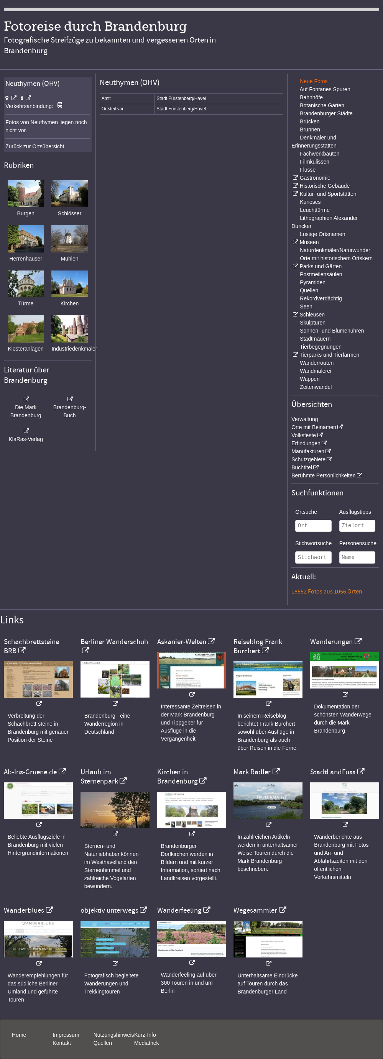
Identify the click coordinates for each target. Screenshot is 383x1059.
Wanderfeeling (179, 910)
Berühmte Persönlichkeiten (323, 475)
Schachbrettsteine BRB (31, 646)
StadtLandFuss (332, 772)
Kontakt (62, 1043)
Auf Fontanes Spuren (324, 89)
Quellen (309, 290)
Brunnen (310, 129)
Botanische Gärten (322, 105)
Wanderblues (24, 910)
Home (19, 1035)
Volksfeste (303, 435)
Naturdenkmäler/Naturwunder (335, 250)
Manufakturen (307, 451)
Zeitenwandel (316, 387)
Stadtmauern (315, 339)
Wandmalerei (315, 371)
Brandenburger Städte (326, 113)
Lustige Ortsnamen (322, 234)
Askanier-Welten (181, 641)
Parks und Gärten (321, 266)
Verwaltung (304, 419)
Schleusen (312, 314)
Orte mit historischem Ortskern (336, 258)
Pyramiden (312, 282)
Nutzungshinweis (114, 1035)
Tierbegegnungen (321, 347)
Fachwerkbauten (320, 154)
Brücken (309, 121)
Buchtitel (301, 467)
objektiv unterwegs (109, 910)
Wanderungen (331, 641)
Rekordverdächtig (321, 298)
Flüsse (308, 170)
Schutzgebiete (308, 459)
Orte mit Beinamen (313, 427)
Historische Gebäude (325, 186)
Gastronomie (315, 178)
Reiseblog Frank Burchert (257, 646)
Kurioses (310, 202)
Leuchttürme (315, 210)
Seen (306, 306)
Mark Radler (252, 772)
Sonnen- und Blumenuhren (332, 331)
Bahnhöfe (311, 97)
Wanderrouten (317, 363)
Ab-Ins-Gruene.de (30, 772)
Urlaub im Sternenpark (99, 776)
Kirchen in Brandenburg (177, 776)
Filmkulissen (314, 162)
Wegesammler (255, 910)
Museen (309, 242)
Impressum (66, 1035)
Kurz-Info (145, 1035)
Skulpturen (312, 323)
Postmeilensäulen (321, 274)
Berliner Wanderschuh (114, 641)
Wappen (310, 379)
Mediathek (146, 1043)
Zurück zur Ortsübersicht (34, 146)
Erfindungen (306, 443)
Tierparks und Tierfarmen (329, 355)
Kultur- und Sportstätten (328, 194)
